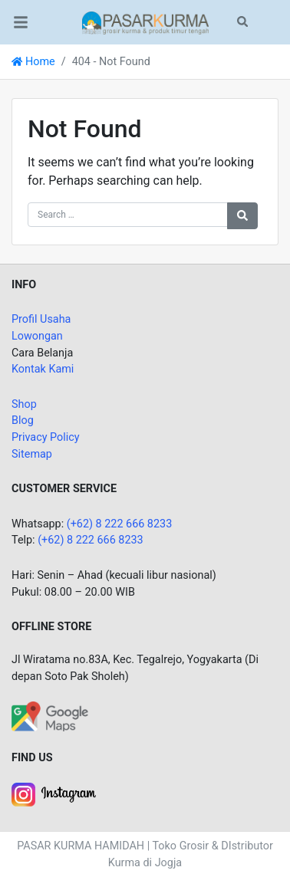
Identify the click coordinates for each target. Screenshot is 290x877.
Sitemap (32, 454)
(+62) (52, 540)
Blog (23, 420)
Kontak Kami (43, 369)
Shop (24, 404)
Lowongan (37, 336)
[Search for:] (128, 214)
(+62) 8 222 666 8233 (120, 523)
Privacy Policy (46, 437)
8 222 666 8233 (105, 540)
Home (33, 61)
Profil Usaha (41, 319)
